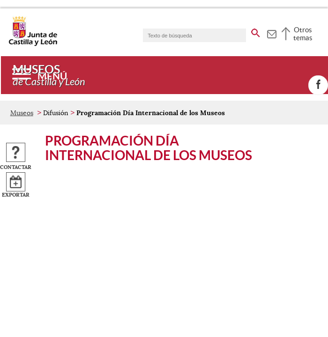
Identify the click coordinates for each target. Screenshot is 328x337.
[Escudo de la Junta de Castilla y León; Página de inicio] (32, 44)
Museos (21, 113)
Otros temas (303, 34)
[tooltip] (271, 33)
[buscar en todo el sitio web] (255, 31)
